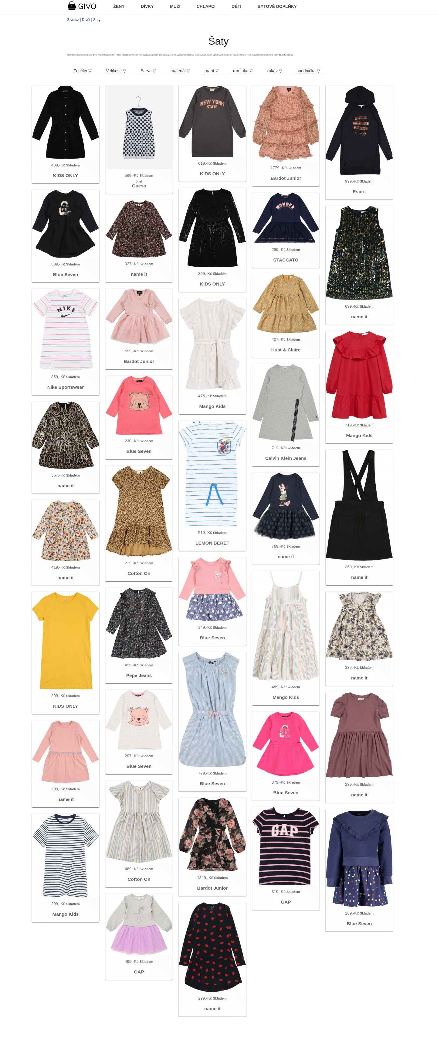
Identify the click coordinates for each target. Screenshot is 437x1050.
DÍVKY (147, 6)
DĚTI (236, 6)
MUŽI (175, 6)
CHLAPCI (206, 6)
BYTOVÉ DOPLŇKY (277, 6)
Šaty (96, 20)
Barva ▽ (148, 70)
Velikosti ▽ (116, 70)
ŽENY (118, 6)
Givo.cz (73, 20)
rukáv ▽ (274, 70)
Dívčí (86, 20)
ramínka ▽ (243, 70)
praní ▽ (212, 70)
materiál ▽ (180, 70)
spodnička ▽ (308, 70)
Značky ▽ (82, 70)
